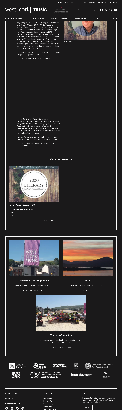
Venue (83, 2)
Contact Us (102, 2)
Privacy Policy (48, 404)
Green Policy (47, 407)
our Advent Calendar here (30, 137)
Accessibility (47, 398)
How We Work (48, 401)
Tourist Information (58, 347)
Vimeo (55, 143)
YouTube (48, 143)
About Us (92, 2)
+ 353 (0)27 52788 (66, 2)
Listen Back (113, 2)
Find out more (49, 221)
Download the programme (31, 290)
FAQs (85, 290)
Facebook (24, 145)
